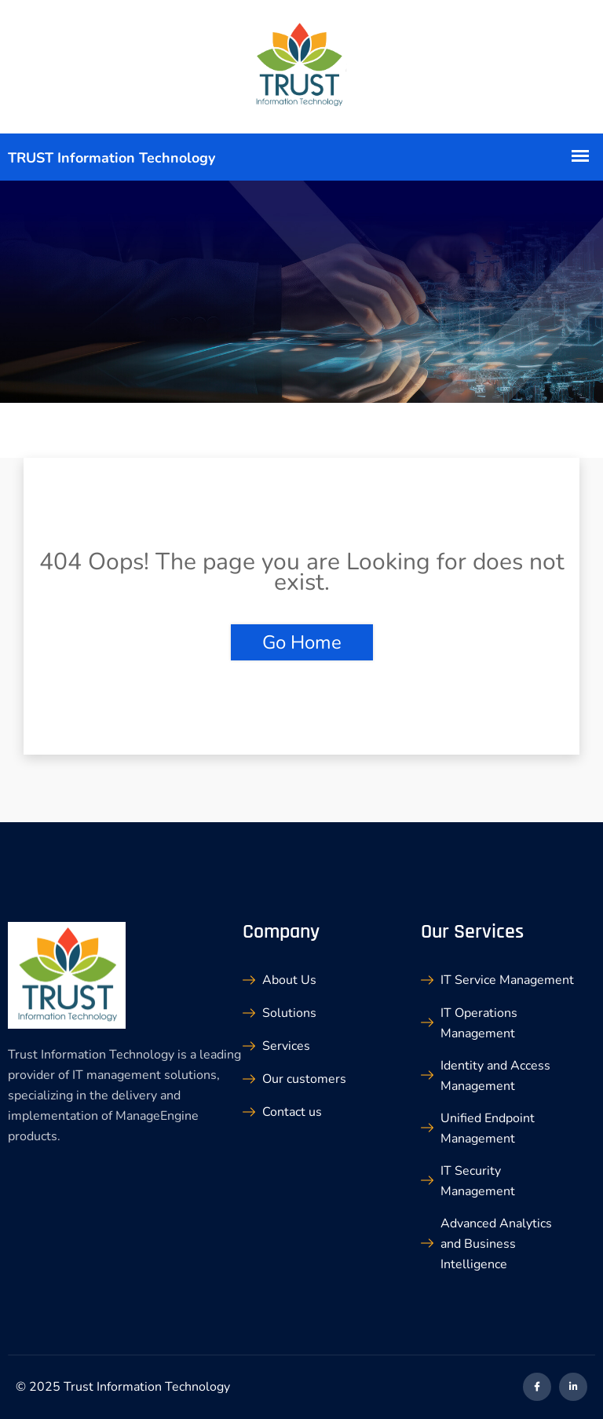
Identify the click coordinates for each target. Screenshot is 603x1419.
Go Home (302, 642)
